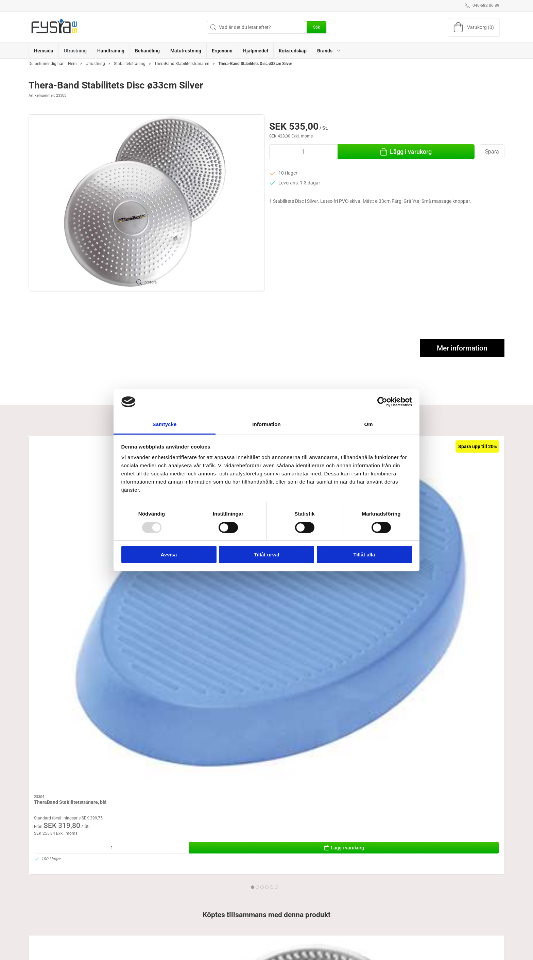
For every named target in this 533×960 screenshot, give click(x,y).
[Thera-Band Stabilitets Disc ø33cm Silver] (74, 686)
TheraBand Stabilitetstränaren (181, 63)
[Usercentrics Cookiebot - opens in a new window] (382, 402)
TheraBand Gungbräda (443, 513)
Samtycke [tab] (165, 424)
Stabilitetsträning (129, 63)
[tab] (262, 598)
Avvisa (169, 554)
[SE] (54, 27)
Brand (276, 953)
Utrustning (95, 63)
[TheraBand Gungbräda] (459, 471)
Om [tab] (368, 424)
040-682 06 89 (44, 957)
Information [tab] (266, 424)
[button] (328, 50)
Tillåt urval (266, 554)
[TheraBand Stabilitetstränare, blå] (74, 471)
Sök (316, 27)
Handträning (283, 943)
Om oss (362, 943)
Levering (363, 953)
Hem (72, 63)
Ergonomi (202, 943)
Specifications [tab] (49, 873)
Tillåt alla (364, 554)
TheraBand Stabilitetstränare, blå (70, 513)
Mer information (462, 348)
